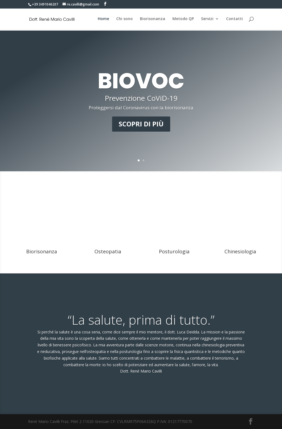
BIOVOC (141, 81)
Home (103, 19)
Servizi (207, 19)
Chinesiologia (240, 251)
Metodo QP (183, 19)
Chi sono (124, 19)
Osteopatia (107, 251)
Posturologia (174, 251)
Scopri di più (141, 123)
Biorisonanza (152, 19)
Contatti (234, 19)
